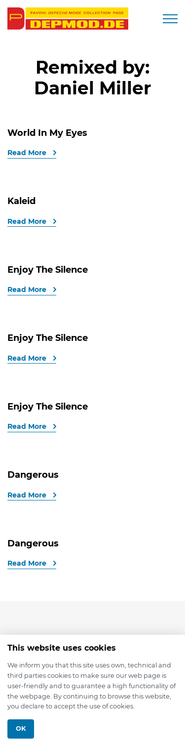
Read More (27, 152)
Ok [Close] (21, 728)
